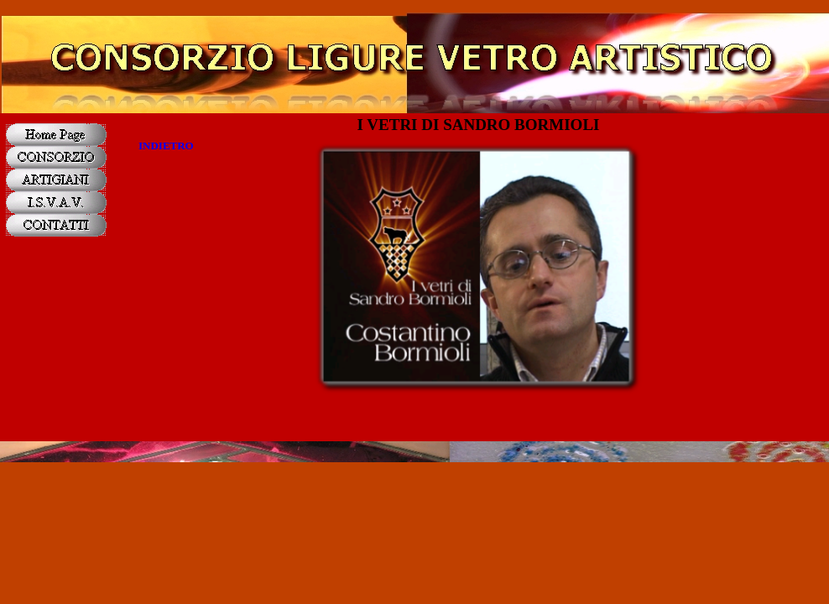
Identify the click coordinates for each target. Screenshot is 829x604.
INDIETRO (166, 145)
